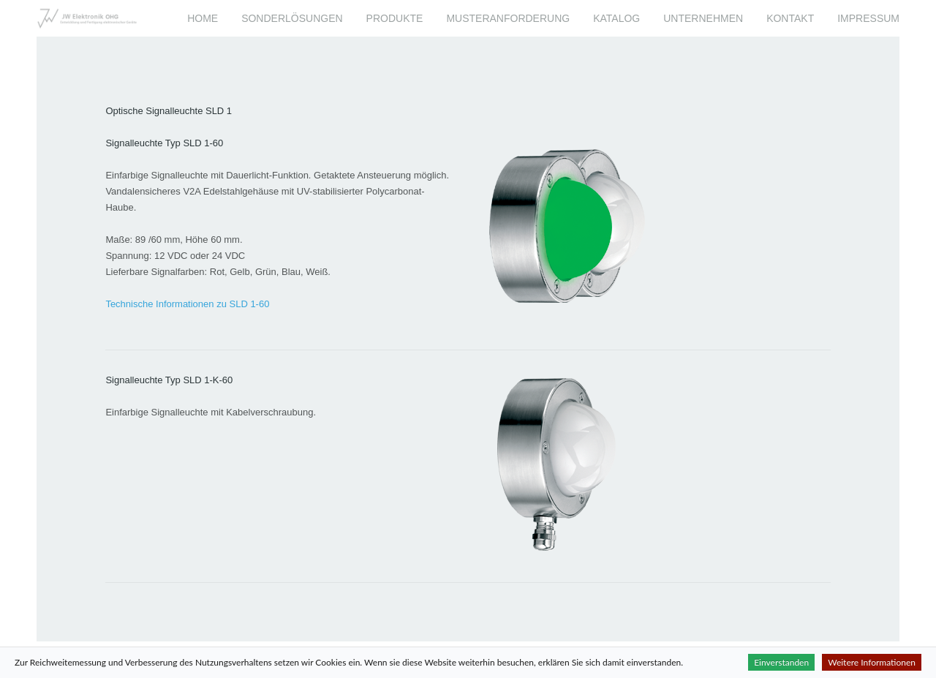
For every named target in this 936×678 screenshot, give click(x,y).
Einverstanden (781, 662)
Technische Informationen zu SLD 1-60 (187, 303)
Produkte (394, 18)
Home (202, 18)
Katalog (616, 18)
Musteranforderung (508, 18)
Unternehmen (703, 18)
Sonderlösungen (291, 18)
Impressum (868, 18)
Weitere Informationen (872, 662)
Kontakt (790, 18)
